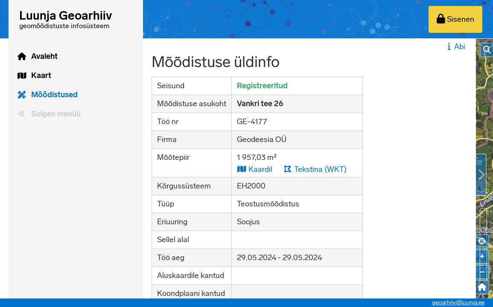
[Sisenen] (455, 19)
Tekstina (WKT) (315, 169)
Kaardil (254, 169)
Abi (455, 46)
